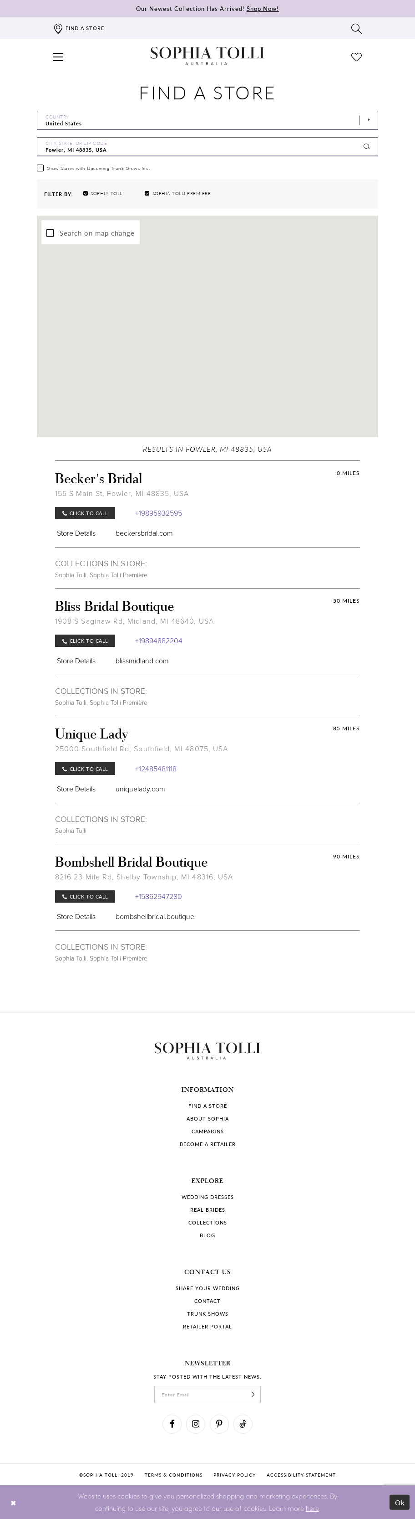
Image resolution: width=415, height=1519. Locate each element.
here (312, 1508)
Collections (207, 1222)
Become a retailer (208, 1144)
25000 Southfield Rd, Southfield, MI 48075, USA (141, 749)
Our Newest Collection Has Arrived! (207, 8)
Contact (207, 1300)
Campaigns (208, 1131)
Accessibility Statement (301, 1475)
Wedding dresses (208, 1197)
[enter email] (207, 1394)
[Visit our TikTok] (243, 1424)
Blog (207, 1235)
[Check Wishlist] (356, 56)
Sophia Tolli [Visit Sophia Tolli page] (70, 575)
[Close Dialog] (13, 1502)
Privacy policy (234, 1475)
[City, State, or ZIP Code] (207, 146)
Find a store (207, 1105)
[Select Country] (207, 120)
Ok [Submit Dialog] (400, 1502)
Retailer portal (207, 1326)
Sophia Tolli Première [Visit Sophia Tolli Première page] (118, 575)
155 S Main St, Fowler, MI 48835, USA (122, 493)
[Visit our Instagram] (195, 1424)
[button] (58, 56)
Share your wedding (208, 1288)
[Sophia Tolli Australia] (207, 56)
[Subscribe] (253, 1394)
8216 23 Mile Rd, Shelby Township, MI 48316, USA (144, 877)
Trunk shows (207, 1313)
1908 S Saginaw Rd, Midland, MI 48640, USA (134, 621)
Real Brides (207, 1209)
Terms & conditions (173, 1475)
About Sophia (208, 1118)
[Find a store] (78, 28)
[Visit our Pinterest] (219, 1424)
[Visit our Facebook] (172, 1424)
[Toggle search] (356, 28)
